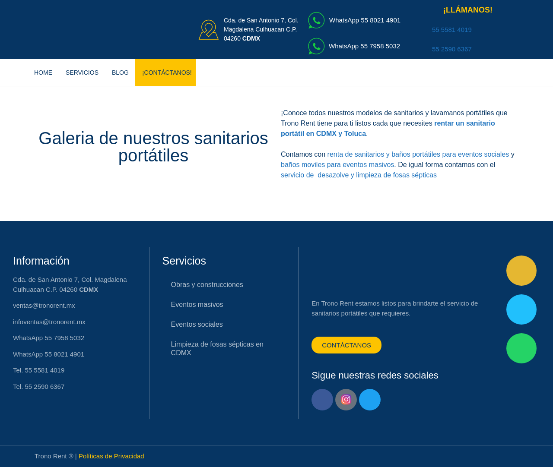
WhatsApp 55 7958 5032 (364, 46)
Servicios (82, 72)
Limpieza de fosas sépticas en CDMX (217, 349)
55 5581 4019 (452, 29)
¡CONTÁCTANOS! (167, 72)
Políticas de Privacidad (111, 456)
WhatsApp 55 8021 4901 (364, 20)
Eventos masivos (197, 304)
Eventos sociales (197, 324)
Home (43, 72)
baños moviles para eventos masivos (337, 164)
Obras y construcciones (207, 284)
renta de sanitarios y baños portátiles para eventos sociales (418, 154)
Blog (120, 72)
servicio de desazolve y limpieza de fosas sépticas (359, 175)
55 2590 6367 (452, 49)
